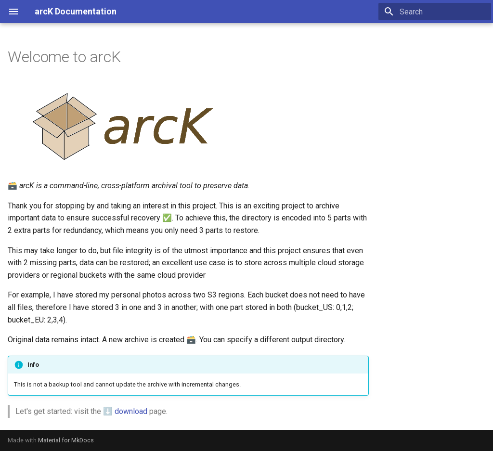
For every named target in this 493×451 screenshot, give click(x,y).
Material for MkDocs (66, 440)
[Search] (434, 11)
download (131, 411)
